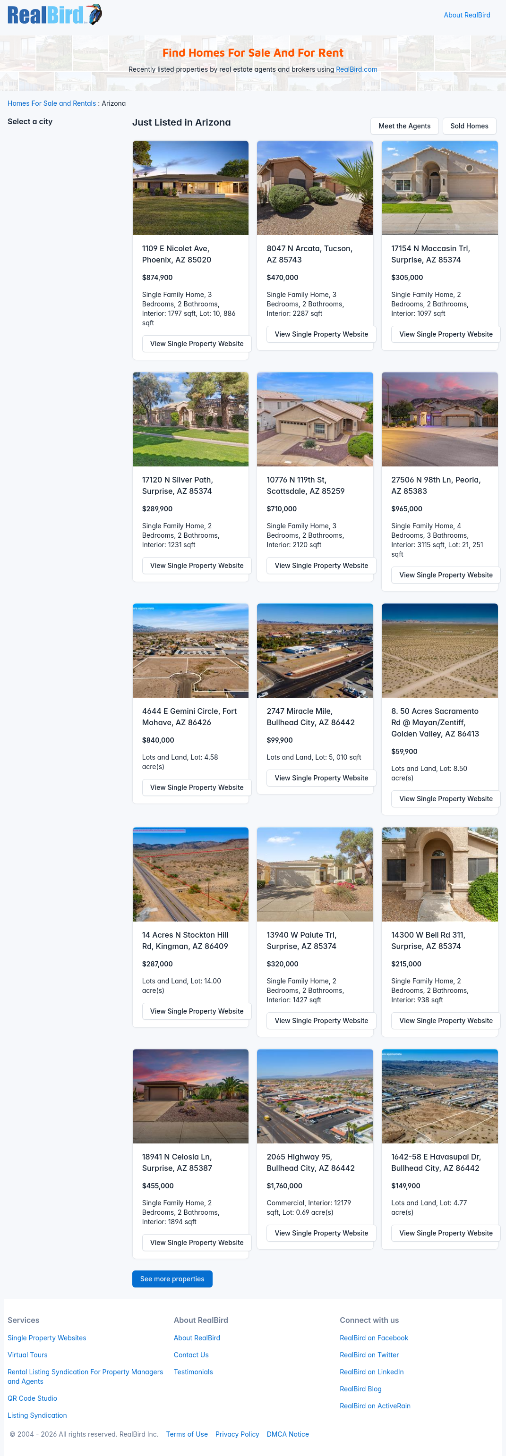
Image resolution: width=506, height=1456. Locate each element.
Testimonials (193, 1372)
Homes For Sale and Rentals (52, 103)
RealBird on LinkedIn (371, 1372)
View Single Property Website (197, 343)
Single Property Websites (47, 1338)
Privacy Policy (237, 1434)
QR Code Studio (32, 1398)
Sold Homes (470, 126)
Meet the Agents (404, 126)
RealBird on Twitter (369, 1355)
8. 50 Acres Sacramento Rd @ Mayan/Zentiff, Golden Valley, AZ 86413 (435, 722)
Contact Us (191, 1355)
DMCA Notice (288, 1434)
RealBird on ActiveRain (375, 1406)
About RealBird (467, 15)
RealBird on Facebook (374, 1338)
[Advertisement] (66, 276)
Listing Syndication (37, 1415)
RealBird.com (356, 69)
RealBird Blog (361, 1389)
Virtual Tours (28, 1355)
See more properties (172, 1279)
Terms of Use (187, 1434)
